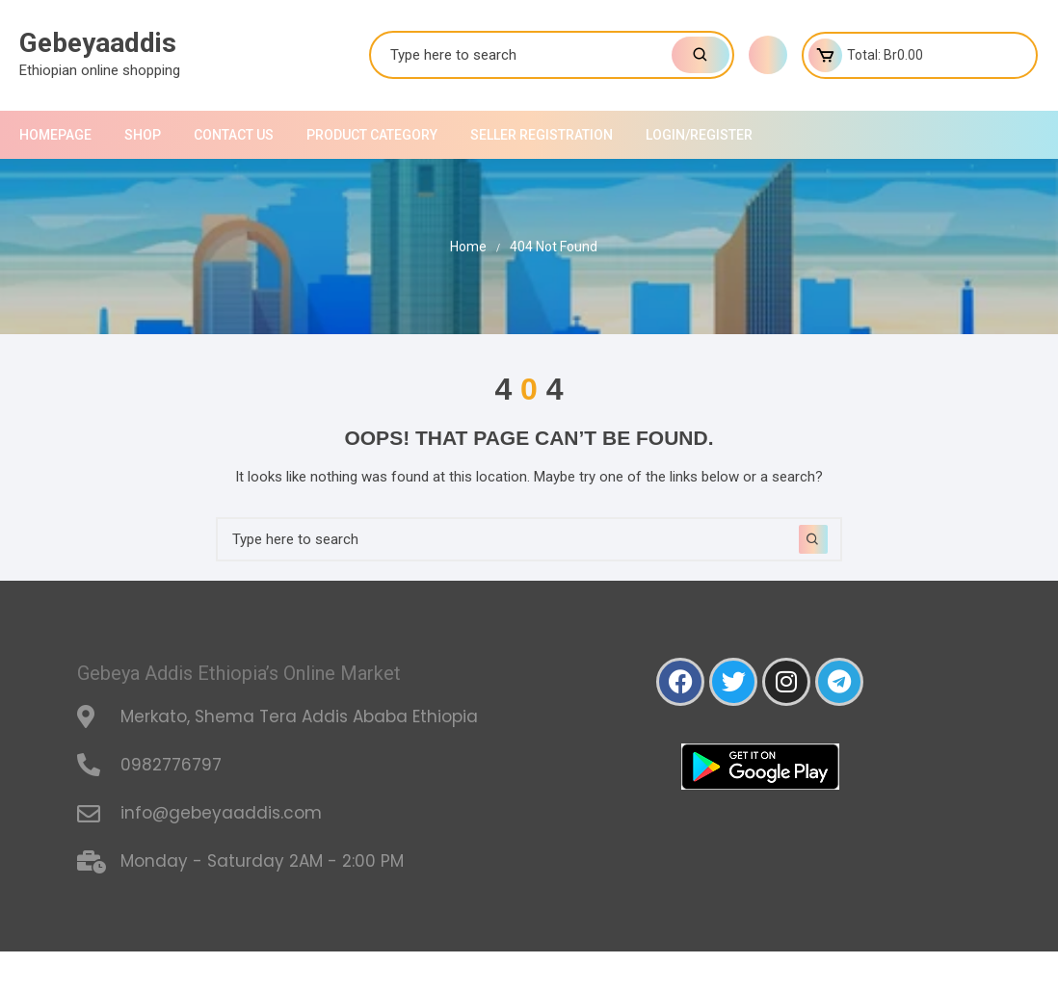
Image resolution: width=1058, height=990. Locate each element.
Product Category (371, 135)
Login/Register (699, 135)
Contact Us (234, 135)
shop (142, 135)
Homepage (55, 135)
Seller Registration (541, 135)
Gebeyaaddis (97, 43)
